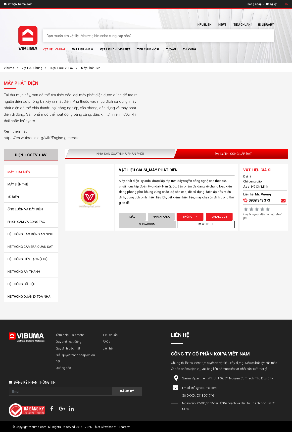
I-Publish (204, 24)
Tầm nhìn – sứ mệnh (70, 335)
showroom (147, 224)
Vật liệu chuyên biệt (115, 49)
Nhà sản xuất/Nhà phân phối (120, 154)
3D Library (265, 24)
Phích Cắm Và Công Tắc (26, 222)
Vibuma (9, 68)
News (222, 24)
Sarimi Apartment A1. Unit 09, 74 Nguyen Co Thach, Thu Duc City (227, 378)
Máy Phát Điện (90, 68)
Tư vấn (171, 49)
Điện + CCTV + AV (62, 68)
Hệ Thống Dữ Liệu (21, 284)
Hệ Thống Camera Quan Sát (30, 247)
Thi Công (189, 49)
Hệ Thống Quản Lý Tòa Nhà (28, 296)
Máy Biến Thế (17, 184)
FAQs (106, 342)
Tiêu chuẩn (242, 24)
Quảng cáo (63, 368)
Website (206, 224)
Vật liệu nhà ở (82, 49)
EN (286, 4)
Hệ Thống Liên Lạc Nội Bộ (27, 259)
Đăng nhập (254, 4)
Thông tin (190, 216)
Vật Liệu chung (54, 49)
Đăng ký (271, 4)
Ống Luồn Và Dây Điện (25, 209)
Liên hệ (108, 348)
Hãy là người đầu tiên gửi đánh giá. (262, 216)
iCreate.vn (124, 427)
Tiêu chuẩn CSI (148, 49)
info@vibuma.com (18, 4)
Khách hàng (161, 216)
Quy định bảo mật (68, 348)
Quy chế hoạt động (69, 342)
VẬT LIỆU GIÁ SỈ (257, 170)
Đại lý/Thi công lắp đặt (233, 154)
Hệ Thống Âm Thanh (23, 271)
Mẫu (132, 216)
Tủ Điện (13, 197)
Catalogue (219, 216)
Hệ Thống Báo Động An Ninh (30, 234)
